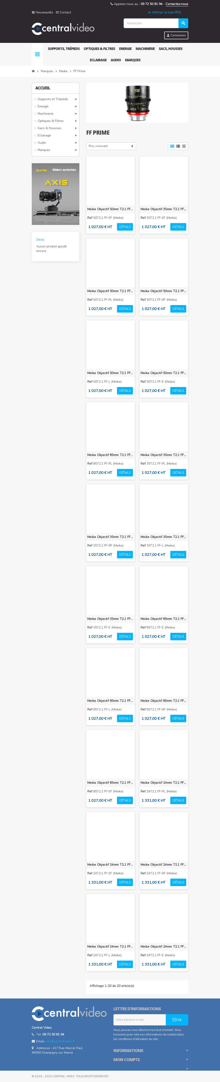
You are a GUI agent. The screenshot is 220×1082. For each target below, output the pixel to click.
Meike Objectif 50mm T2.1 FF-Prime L (110, 373)
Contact (63, 12)
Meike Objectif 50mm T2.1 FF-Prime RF (164, 291)
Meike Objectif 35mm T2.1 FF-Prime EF (164, 209)
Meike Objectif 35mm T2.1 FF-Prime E (110, 619)
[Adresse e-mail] (139, 1019)
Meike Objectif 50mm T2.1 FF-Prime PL (110, 291)
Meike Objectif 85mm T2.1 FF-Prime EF (110, 783)
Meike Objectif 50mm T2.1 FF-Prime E (164, 373)
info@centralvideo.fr (60, 1041)
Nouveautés (42, 12)
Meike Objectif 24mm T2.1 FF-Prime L (110, 946)
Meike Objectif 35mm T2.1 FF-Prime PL (164, 455)
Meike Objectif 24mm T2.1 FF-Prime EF (110, 865)
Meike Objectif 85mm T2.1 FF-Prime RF (164, 701)
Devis (40, 239)
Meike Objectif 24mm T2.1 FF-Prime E (164, 946)
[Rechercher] (156, 23)
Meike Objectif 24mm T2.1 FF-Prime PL (164, 783)
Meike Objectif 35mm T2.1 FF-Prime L (164, 537)
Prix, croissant (98, 146)
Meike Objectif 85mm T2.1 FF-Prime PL (110, 455)
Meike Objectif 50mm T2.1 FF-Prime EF (110, 209)
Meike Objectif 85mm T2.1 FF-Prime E (164, 619)
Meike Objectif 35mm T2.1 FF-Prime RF (110, 537)
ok (177, 1019)
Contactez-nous (177, 4)
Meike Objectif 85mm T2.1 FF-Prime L (110, 701)
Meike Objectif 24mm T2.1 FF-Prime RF (164, 865)
